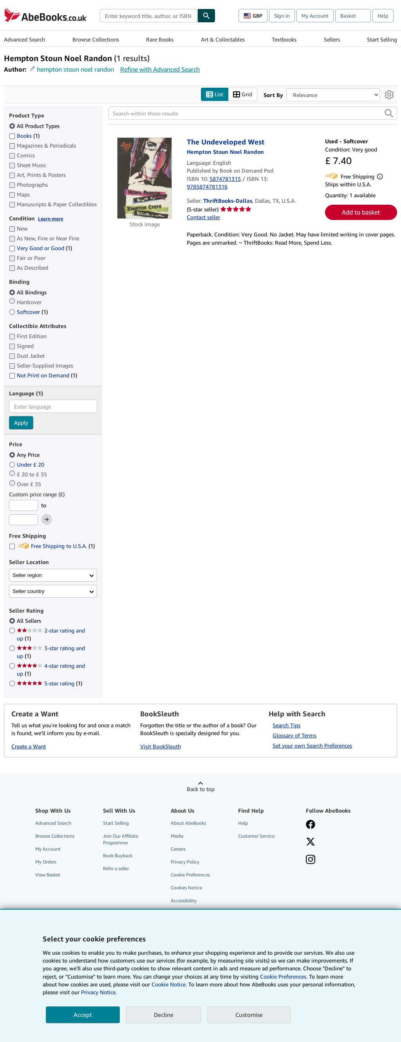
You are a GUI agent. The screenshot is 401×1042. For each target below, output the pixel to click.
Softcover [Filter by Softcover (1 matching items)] (28, 311)
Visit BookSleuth (160, 746)
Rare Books (159, 39)
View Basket (47, 875)
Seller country (29, 591)
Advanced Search (24, 39)
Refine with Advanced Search (160, 69)
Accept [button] (83, 1014)
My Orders (45, 862)
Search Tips (286, 725)
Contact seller (203, 217)
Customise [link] (249, 1014)
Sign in (282, 16)
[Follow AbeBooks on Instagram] (310, 860)
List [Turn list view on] (214, 94)
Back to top (201, 789)
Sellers (332, 39)
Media (177, 836)
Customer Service (256, 836)
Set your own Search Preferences (312, 745)
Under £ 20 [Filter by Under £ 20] (27, 464)
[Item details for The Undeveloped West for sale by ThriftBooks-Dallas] (144, 178)
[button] (389, 113)
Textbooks (284, 39)
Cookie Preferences (190, 875)
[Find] (206, 15)
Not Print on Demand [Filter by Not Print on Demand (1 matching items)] (43, 375)
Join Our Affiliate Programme (120, 839)
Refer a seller (116, 869)
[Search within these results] (252, 113)
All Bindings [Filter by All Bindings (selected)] (28, 292)
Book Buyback (117, 856)
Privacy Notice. (99, 992)
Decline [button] (163, 1014)
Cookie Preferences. (283, 976)
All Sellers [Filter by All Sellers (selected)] (30, 621)
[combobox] (148, 15)
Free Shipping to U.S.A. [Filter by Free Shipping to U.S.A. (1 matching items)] (52, 546)
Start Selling (382, 39)
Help (383, 16)
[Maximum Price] (23, 520)
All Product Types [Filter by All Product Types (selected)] (35, 126)
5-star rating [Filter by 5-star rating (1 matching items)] (49, 683)
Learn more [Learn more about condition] (50, 219)
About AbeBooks (188, 823)
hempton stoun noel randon (75, 69)
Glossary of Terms (294, 735)
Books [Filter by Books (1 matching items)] (24, 135)
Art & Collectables (223, 39)
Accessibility (184, 901)
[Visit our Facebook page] (310, 825)
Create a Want (28, 746)
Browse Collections (95, 39)
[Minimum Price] (23, 505)
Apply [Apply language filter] (21, 423)
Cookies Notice (186, 888)
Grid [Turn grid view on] (242, 94)
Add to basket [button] (361, 212)
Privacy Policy (185, 862)
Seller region (27, 575)
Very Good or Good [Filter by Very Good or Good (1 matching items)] (40, 248)
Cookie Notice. (169, 984)
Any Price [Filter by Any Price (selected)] (25, 454)
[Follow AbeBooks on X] (310, 842)
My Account (315, 16)
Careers (178, 849)
